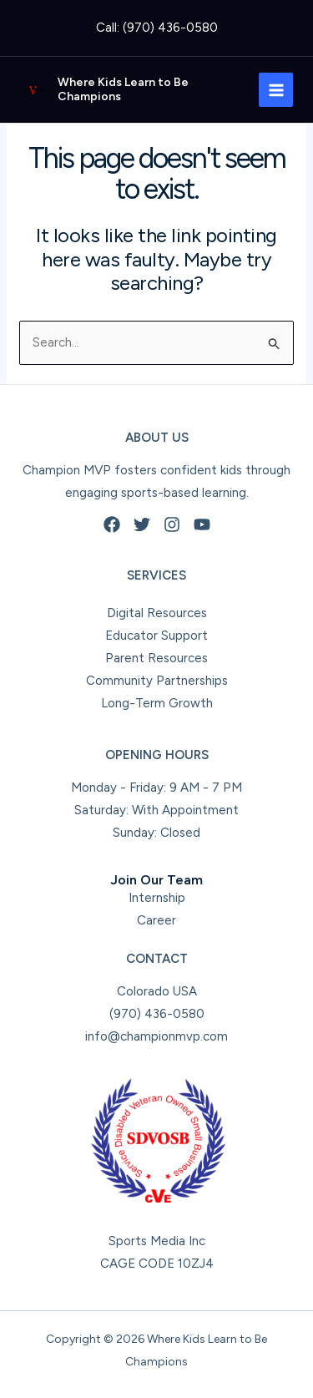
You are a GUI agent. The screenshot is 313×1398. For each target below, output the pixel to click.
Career (156, 920)
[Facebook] (111, 524)
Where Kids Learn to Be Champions (123, 89)
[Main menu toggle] (276, 90)
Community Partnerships (157, 680)
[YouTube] (202, 524)
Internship (157, 897)
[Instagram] (172, 524)
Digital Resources (157, 612)
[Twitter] (142, 524)
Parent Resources (156, 658)
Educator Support (156, 635)
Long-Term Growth (157, 703)
